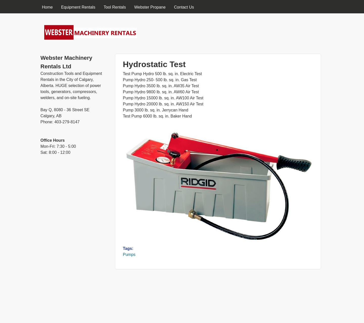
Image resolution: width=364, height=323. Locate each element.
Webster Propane (150, 7)
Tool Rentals (115, 7)
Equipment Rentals (78, 7)
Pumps (129, 254)
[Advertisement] (73, 243)
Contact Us (184, 7)
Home (47, 7)
